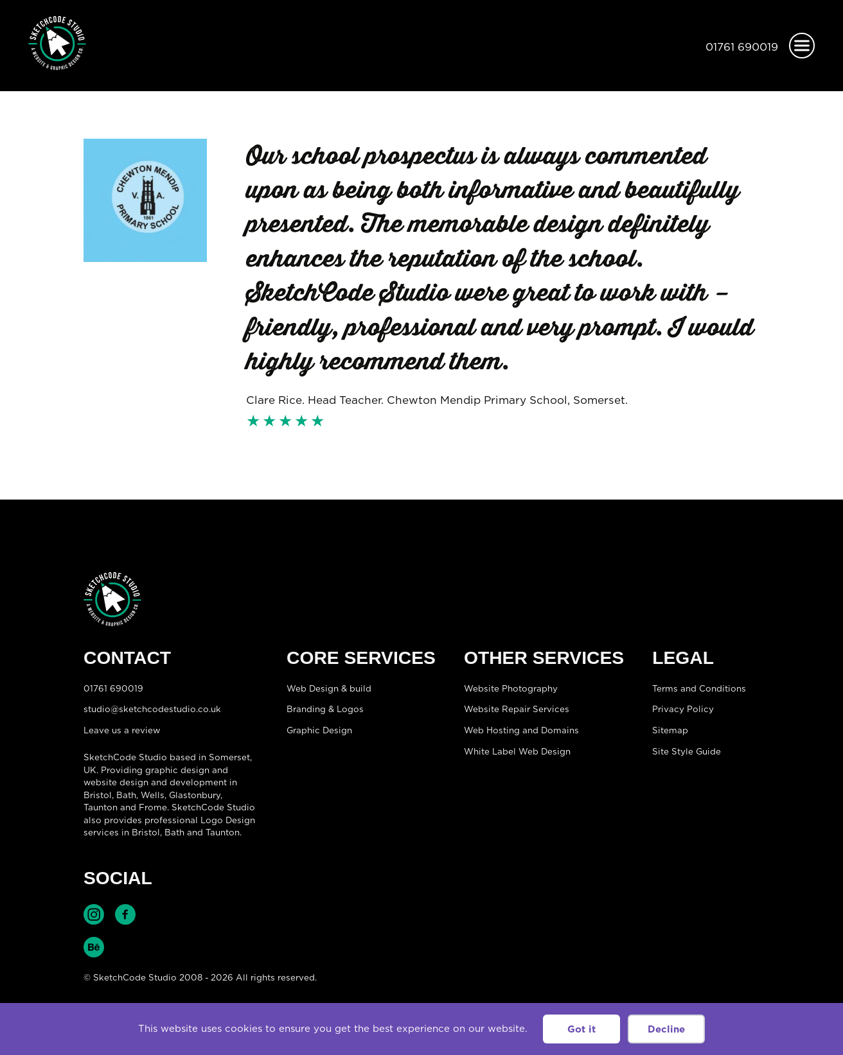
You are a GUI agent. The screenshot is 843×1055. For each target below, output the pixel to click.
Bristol (146, 832)
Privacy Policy (683, 709)
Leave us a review (122, 730)
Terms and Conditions (699, 688)
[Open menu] (802, 45)
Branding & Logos (325, 709)
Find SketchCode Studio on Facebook (125, 914)
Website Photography (511, 688)
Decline (666, 1029)
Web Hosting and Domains (521, 730)
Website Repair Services (516, 709)
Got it (581, 1029)
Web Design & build (329, 688)
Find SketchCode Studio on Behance (94, 947)
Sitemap (670, 730)
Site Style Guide (686, 751)
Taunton (101, 807)
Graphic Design (319, 730)
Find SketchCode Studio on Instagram (94, 914)
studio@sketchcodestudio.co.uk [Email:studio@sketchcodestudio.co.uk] (152, 709)
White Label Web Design (517, 751)
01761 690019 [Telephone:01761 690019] (741, 47)
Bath (126, 795)
